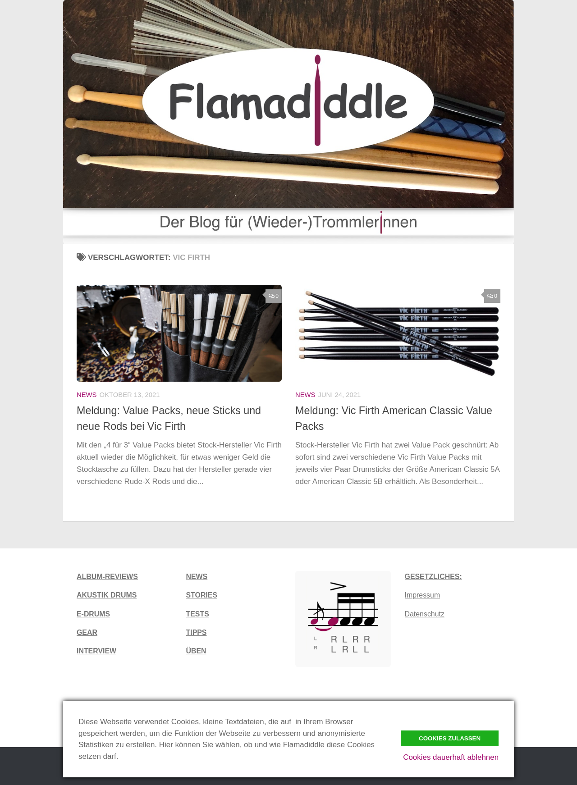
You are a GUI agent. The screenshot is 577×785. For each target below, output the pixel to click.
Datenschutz (424, 614)
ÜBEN (196, 651)
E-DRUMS (93, 614)
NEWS (197, 576)
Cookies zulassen (450, 738)
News (87, 394)
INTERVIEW (96, 651)
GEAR (87, 632)
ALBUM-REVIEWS (107, 576)
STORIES (201, 595)
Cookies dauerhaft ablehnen (451, 757)
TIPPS (196, 632)
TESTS (197, 614)
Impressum (422, 595)
